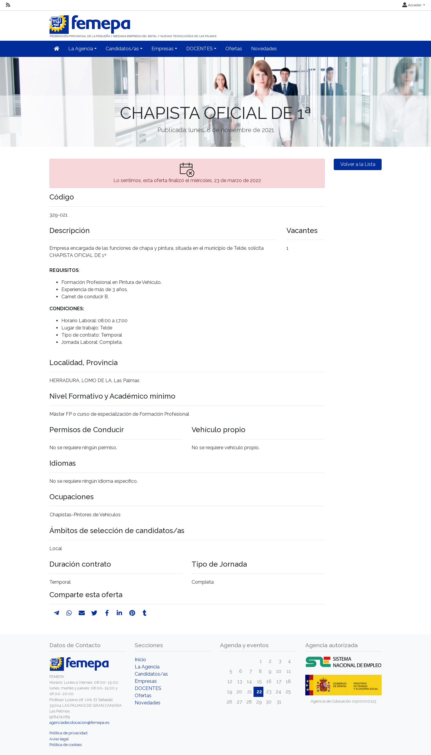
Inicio (140, 659)
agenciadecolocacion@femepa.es (79, 722)
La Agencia (147, 667)
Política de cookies (65, 744)
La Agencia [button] (80, 49)
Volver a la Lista (357, 164)
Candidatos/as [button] (122, 49)
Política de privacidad (68, 733)
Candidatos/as (151, 674)
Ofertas (233, 49)
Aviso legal (59, 739)
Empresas (146, 681)
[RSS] (8, 5)
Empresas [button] (162, 49)
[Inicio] (133, 24)
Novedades (264, 49)
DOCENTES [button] (199, 49)
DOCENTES (148, 688)
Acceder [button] (412, 5)
